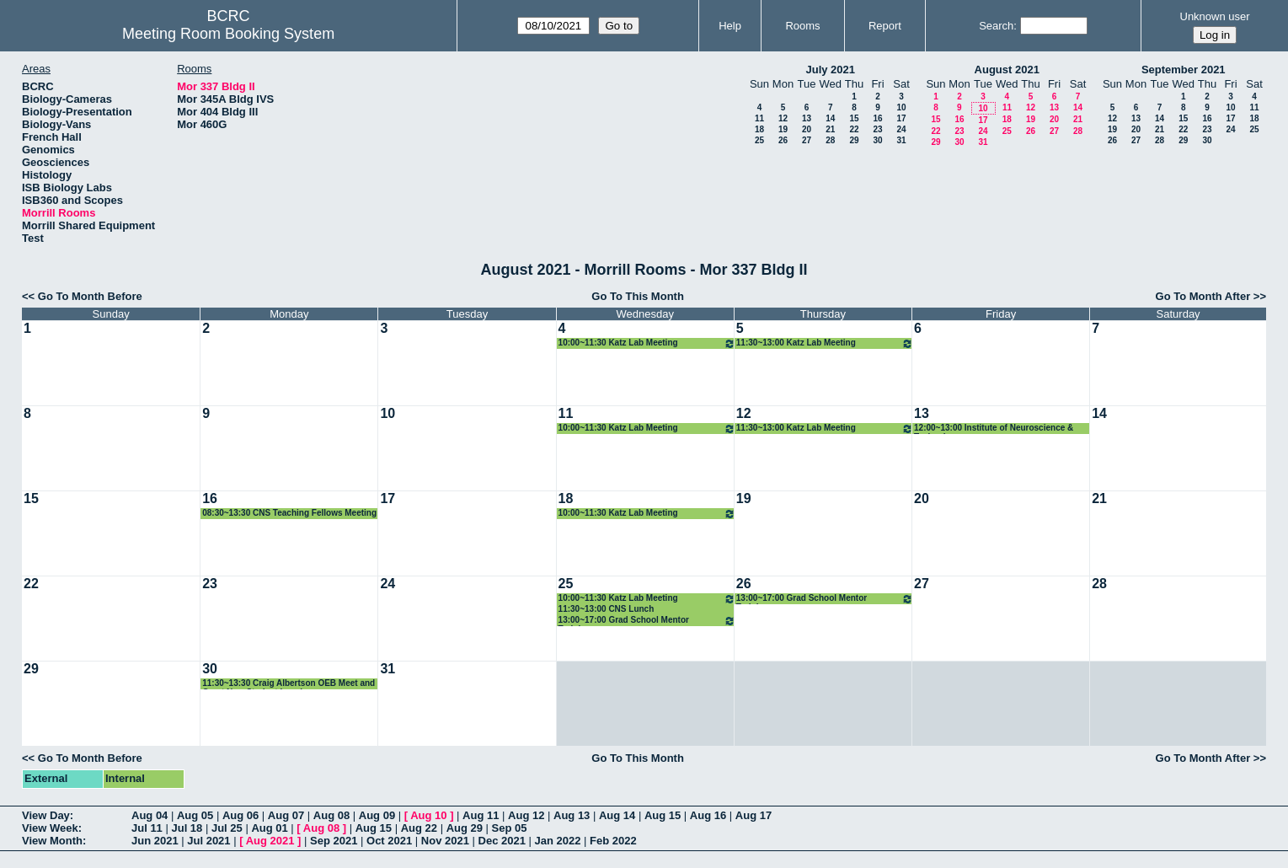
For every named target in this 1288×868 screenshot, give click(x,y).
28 (830, 140)
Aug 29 (464, 828)
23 (877, 129)
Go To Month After (1203, 296)
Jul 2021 (208, 840)
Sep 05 (509, 828)
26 (783, 140)
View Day (46, 815)
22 (853, 129)
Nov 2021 (445, 840)
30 (877, 140)
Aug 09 (377, 815)
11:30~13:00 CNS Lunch (606, 608)
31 (901, 140)
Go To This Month (637, 296)
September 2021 (1183, 69)
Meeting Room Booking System (228, 33)
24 (901, 129)
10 (901, 107)
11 (759, 118)
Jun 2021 (155, 840)
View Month (52, 840)
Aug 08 (331, 815)
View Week (50, 828)
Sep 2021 (333, 840)
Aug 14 (617, 815)
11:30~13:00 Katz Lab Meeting (824, 343)
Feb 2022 (613, 840)
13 (806, 118)
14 (830, 118)
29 (853, 140)
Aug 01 (269, 828)
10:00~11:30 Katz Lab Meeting (646, 343)
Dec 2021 (502, 840)
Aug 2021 (270, 840)
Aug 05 (195, 815)
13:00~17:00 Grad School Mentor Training (646, 620)
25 (759, 140)
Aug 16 (708, 815)
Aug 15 (662, 815)
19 (783, 129)
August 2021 (1007, 69)
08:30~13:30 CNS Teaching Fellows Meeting (289, 512)
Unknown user (1215, 16)
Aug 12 (526, 815)
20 (806, 129)
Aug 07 (286, 815)
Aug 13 (571, 815)
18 (759, 129)
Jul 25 (227, 828)
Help (730, 25)
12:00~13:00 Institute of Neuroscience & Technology (993, 428)
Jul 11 (147, 828)
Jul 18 (186, 828)
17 (901, 118)
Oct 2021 (389, 840)
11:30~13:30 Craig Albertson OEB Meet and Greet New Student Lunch (288, 683)
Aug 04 (149, 815)
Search (996, 25)
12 (783, 118)
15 (853, 118)
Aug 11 (480, 815)
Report (884, 25)
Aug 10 (428, 815)
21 (830, 129)
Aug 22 (419, 828)
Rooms (802, 25)
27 (806, 140)
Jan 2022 (558, 840)
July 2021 (830, 69)
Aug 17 (753, 815)
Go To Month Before (90, 296)
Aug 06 (240, 815)
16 (877, 118)
